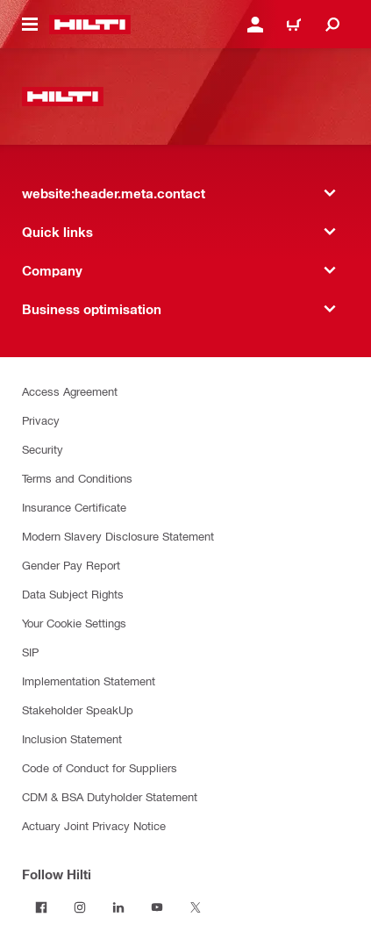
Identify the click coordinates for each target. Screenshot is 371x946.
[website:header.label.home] (90, 24)
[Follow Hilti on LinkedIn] (118, 907)
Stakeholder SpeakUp (77, 709)
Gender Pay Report (71, 564)
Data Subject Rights (73, 593)
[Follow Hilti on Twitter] (195, 907)
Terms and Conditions (77, 477)
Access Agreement (70, 391)
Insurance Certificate (74, 506)
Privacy (41, 419)
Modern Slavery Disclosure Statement (118, 535)
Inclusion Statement (72, 738)
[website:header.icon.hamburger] (30, 24)
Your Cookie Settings (74, 622)
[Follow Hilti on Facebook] (41, 907)
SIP (30, 651)
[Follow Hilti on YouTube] (157, 907)
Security (42, 448)
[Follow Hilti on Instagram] (80, 907)
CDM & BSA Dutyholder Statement (109, 796)
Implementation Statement (88, 680)
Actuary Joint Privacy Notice (94, 825)
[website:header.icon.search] (332, 24)
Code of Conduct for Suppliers (99, 767)
